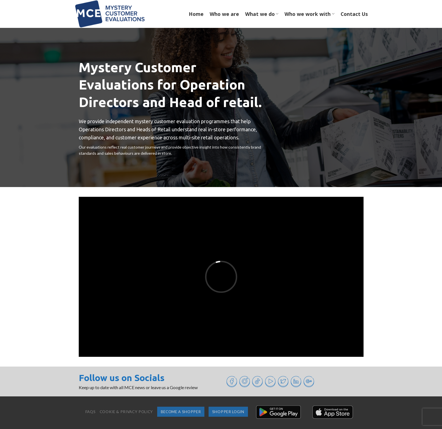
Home (196, 14)
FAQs (90, 411)
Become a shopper (181, 411)
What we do (261, 14)
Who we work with (309, 14)
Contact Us (354, 14)
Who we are (224, 14)
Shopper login (228, 411)
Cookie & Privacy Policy (126, 411)
